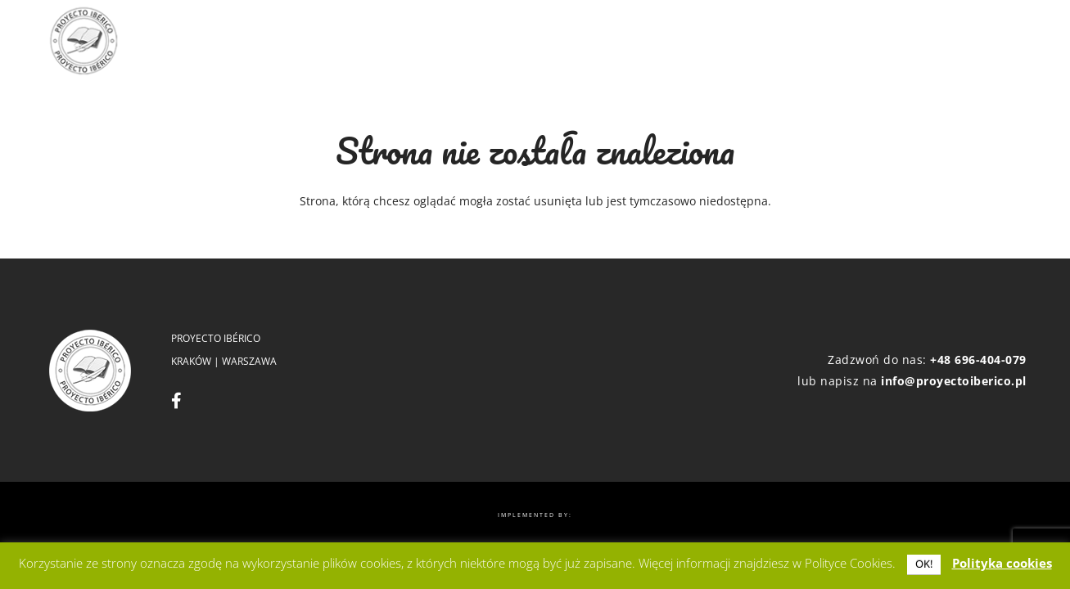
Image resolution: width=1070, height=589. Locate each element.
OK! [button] (923, 563)
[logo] (83, 41)
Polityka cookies (1002, 563)
